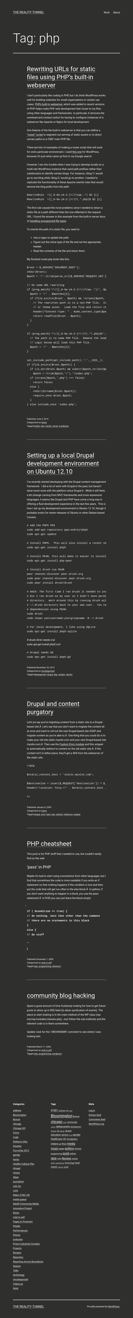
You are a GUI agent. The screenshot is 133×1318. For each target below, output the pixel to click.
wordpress (64, 426)
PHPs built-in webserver (48, 104)
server (55, 426)
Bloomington (19, 1113)
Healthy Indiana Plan (23, 1162)
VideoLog (18, 1282)
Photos (16, 1233)
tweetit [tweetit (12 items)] (54, 1165)
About (116, 12)
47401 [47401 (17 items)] (54, 1108)
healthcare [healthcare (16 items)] (56, 1137)
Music (16, 1211)
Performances (20, 1228)
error (43, 814)
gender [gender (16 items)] (77, 1133)
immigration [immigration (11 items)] (72, 1137)
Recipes (17, 1250)
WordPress (113, 1304)
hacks (44, 422)
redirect (59, 814)
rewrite (48, 426)
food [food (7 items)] (70, 1133)
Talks (15, 1268)
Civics (16, 1130)
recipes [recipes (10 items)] (75, 1157)
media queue (19, 1197)
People (16, 1224)
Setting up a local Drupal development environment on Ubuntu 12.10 (63, 463)
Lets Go (17, 1184)
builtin (37, 426)
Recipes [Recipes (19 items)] (66, 1156)
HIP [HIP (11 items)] (64, 1137)
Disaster (17, 1144)
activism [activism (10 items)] (62, 1109)
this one (77, 151)
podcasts (18, 1237)
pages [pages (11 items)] (61, 1147)
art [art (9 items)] (67, 1109)
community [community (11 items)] (72, 1120)
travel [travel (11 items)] (77, 1161)
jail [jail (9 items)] (60, 1142)
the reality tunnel (28, 12)
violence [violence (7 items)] (60, 1165)
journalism (18, 1179)
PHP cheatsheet (49, 843)
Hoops (16, 1171)
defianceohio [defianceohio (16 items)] (63, 1124)
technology (18, 1273)
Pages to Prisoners (23, 1219)
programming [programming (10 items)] (56, 1152)
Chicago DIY (19, 1126)
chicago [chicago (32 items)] (56, 1120)
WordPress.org (96, 1122)
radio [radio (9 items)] (59, 1157)
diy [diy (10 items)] (58, 1129)
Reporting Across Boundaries (28, 1259)
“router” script (35, 134)
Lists (15, 1188)
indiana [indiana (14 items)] (54, 1142)
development (40, 674)
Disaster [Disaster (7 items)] (53, 1129)
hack (48, 814)
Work (107, 12)
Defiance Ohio (20, 1139)
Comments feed (97, 1117)
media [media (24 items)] (71, 1141)
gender (16, 1153)
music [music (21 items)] (54, 1146)
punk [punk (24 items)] (66, 1151)
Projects (17, 1246)
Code (15, 1135)
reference (68, 814)
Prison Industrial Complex (26, 1242)
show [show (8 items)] (53, 1161)
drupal (50, 674)
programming (45, 964)
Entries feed (95, 1113)
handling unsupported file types (48, 221)
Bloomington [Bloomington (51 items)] (61, 1114)
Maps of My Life (21, 1193)
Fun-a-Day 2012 (21, 1148)
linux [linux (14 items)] (64, 1142)
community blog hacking (61, 993)
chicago (17, 1122)
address (17, 1108)
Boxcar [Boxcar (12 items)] (76, 1114)
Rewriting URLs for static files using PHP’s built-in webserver (61, 77)
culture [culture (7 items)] (53, 1125)
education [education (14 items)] (56, 1133)
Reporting (18, 1255)
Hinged (16, 1166)
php (42, 426)
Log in (92, 1108)
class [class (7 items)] (64, 1120)
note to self (46, 961)
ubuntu (69, 674)
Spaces (17, 1264)
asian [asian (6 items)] (70, 1109)
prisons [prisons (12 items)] (77, 1147)
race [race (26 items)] (53, 1156)
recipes (61, 674)
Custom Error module (71, 744)
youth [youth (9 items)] (66, 1165)
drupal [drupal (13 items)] (68, 1129)
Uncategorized (48, 671)
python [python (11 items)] (73, 1152)
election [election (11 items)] (65, 1133)
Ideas (16, 1175)
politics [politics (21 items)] (69, 1146)
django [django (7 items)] (62, 1129)
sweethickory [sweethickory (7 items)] (59, 1161)
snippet (77, 814)
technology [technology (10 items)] (69, 1161)
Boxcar (16, 1117)
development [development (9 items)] (76, 1125)
